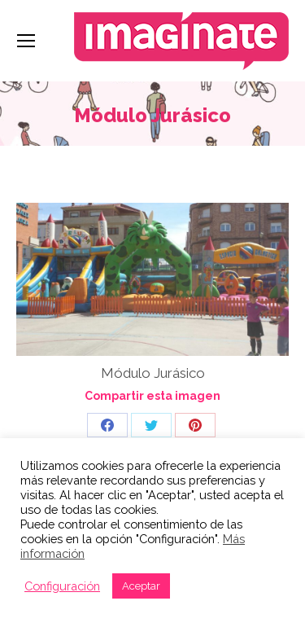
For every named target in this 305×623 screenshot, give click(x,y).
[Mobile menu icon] (26, 40)
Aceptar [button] (141, 586)
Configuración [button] (62, 586)
